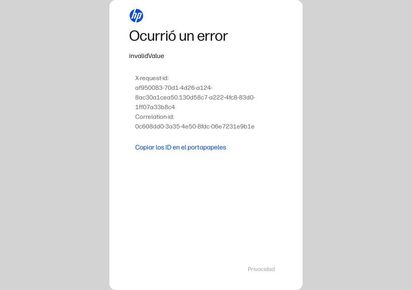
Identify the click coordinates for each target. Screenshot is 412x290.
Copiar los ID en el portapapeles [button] (180, 147)
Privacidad (261, 269)
